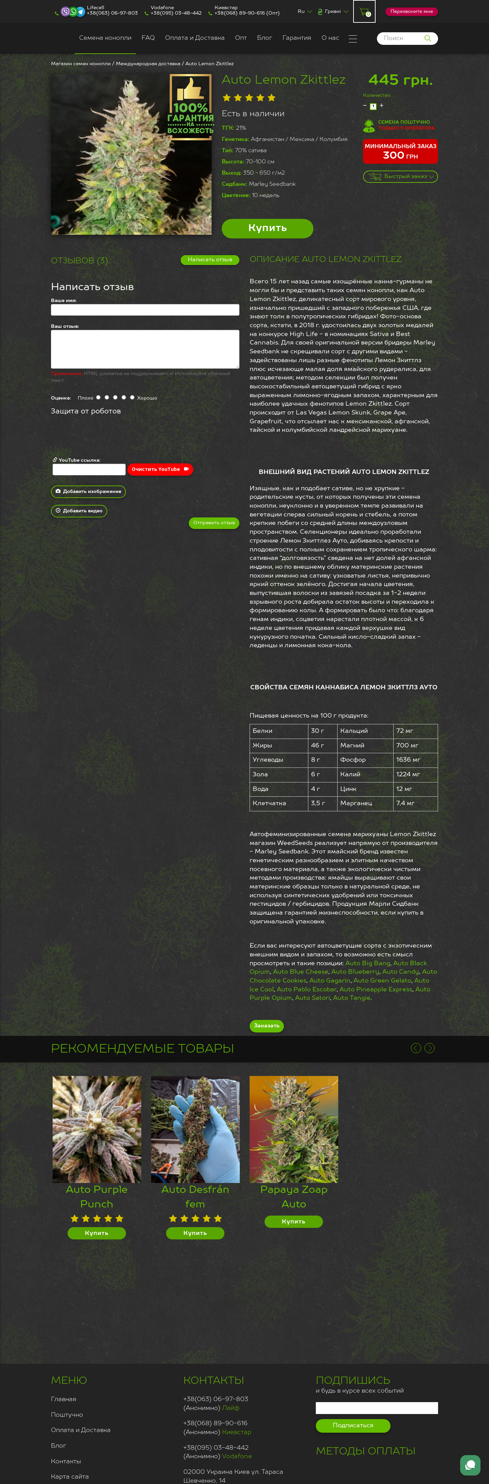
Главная (63, 1399)
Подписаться (353, 1426)
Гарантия (297, 38)
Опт (241, 38)
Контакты (66, 1462)
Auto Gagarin (329, 981)
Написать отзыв (210, 260)
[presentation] (102, 437)
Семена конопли (105, 38)
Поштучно (67, 1415)
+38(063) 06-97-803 (112, 13)
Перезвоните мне (412, 11)
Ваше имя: (64, 300)
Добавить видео (79, 510)
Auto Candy (400, 972)
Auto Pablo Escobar (307, 990)
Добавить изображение (88, 491)
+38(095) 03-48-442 (176, 13)
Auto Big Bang (367, 963)
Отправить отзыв (214, 522)
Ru (301, 11)
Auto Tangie (351, 998)
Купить (267, 228)
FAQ (148, 38)
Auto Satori (312, 998)
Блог (264, 38)
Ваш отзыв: (65, 326)
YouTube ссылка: (89, 466)
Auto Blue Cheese (300, 972)
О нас (330, 38)
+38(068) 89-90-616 (240, 13)
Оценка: (61, 398)
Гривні (333, 11)
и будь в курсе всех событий (360, 1384)
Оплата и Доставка (195, 38)
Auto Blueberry (355, 972)
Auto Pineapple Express (376, 990)
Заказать (266, 1026)
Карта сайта (70, 1477)
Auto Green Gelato (382, 981)
